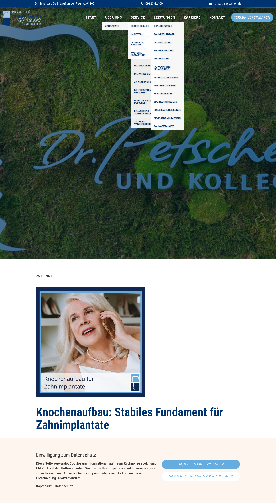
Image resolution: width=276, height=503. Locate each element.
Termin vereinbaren (252, 17)
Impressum (44, 486)
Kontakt (217, 17)
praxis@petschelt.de (228, 3)
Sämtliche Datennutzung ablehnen (201, 476)
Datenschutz (64, 486)
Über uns (113, 17)
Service (138, 17)
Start (90, 17)
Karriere (192, 17)
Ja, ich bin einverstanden (201, 464)
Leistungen (164, 17)
